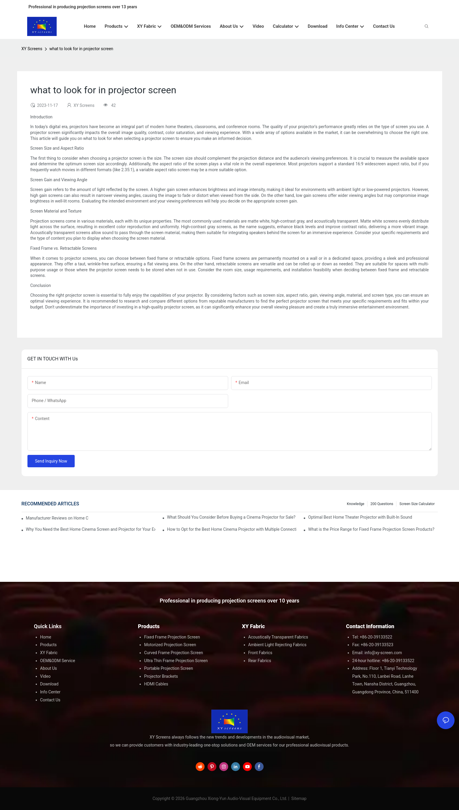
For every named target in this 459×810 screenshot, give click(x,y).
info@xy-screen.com (383, 652)
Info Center (50, 692)
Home (45, 637)
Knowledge (355, 504)
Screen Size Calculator (417, 504)
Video (45, 676)
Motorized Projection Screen (170, 644)
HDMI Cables (156, 684)
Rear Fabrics (259, 660)
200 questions (381, 504)
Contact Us (50, 700)
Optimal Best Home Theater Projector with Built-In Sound (360, 517)
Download (49, 684)
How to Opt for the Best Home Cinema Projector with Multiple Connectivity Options (231, 529)
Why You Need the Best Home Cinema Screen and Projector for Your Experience (90, 529)
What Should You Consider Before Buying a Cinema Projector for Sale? (231, 517)
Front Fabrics (260, 652)
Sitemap (298, 798)
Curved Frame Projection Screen (173, 652)
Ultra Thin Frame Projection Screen (176, 660)
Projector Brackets (161, 676)
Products (48, 644)
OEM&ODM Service (57, 660)
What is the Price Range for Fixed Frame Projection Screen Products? (371, 529)
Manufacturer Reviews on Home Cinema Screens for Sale (57, 518)
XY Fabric (49, 652)
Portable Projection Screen (168, 668)
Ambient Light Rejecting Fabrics (277, 644)
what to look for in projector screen (81, 48)
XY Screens (32, 48)
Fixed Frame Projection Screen (172, 637)
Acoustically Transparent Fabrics (278, 637)
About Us (48, 668)
